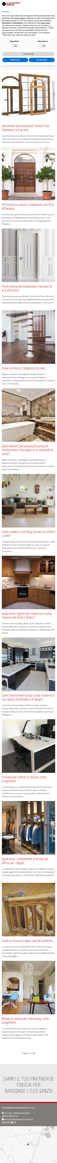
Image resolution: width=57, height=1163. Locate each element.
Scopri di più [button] (28, 54)
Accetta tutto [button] (42, 60)
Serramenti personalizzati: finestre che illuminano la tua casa (25, 128)
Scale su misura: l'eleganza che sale (23, 368)
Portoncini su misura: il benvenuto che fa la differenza (28, 206)
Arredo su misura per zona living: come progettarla (25, 1021)
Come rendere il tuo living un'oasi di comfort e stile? (28, 534)
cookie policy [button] (45, 23)
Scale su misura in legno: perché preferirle (27, 941)
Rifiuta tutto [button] (15, 60)
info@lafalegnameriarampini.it (17, 1119)
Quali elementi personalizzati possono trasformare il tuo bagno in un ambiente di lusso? (27, 450)
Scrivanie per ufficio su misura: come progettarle (24, 779)
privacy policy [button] (20, 18)
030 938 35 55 (10, 1116)
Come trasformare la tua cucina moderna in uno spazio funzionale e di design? (28, 697)
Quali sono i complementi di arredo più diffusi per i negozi (25, 861)
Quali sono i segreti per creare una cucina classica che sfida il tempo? (26, 615)
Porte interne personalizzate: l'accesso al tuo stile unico (27, 288)
